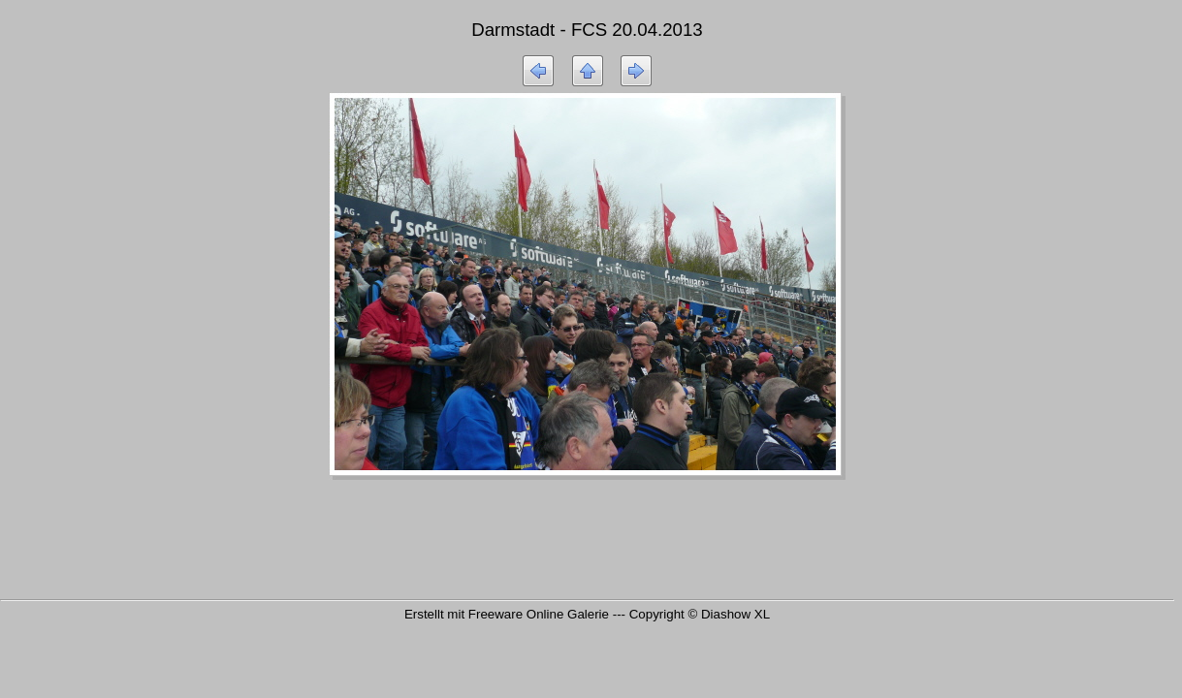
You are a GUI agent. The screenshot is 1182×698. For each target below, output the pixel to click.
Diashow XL (735, 614)
